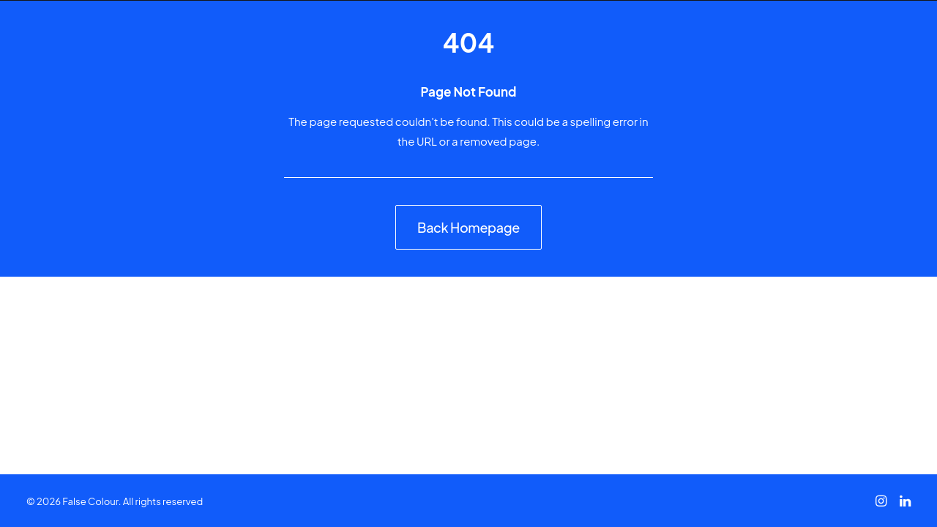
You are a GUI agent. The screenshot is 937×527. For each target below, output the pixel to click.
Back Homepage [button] (468, 227)
